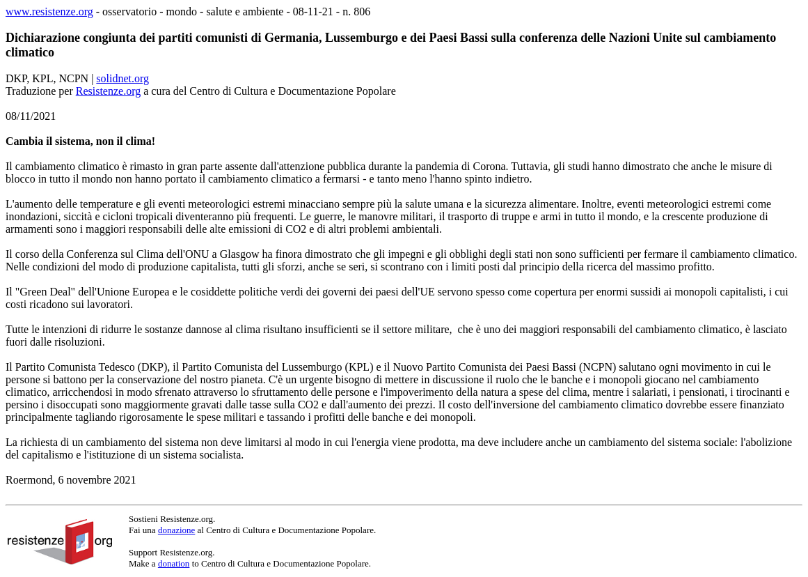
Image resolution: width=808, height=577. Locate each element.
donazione (176, 530)
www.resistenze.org (49, 11)
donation (174, 563)
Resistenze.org (108, 91)
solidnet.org (122, 78)
